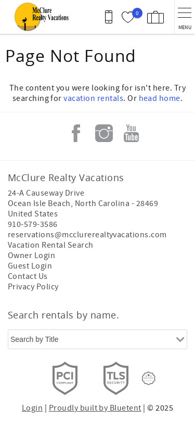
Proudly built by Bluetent (95, 408)
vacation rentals (93, 98)
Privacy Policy (33, 287)
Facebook (76, 133)
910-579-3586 (33, 224)
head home (159, 98)
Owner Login (31, 255)
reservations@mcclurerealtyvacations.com (87, 234)
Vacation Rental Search (51, 245)
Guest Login (30, 266)
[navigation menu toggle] (184, 17)
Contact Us (28, 276)
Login (32, 408)
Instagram (104, 133)
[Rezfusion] (148, 378)
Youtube (131, 133)
